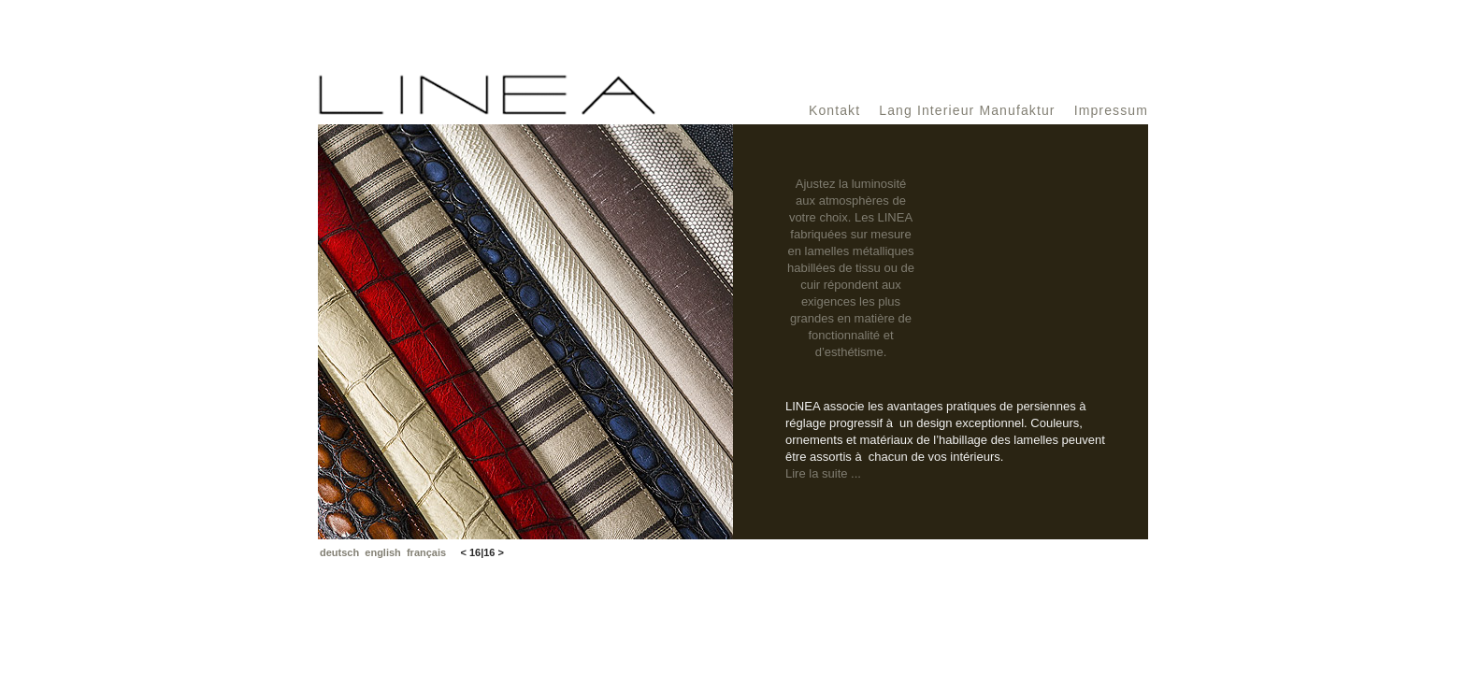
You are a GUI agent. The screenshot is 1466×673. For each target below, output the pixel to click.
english (383, 552)
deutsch (339, 552)
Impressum (1111, 110)
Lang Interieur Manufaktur (967, 110)
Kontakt (834, 110)
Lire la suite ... (823, 473)
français (426, 552)
